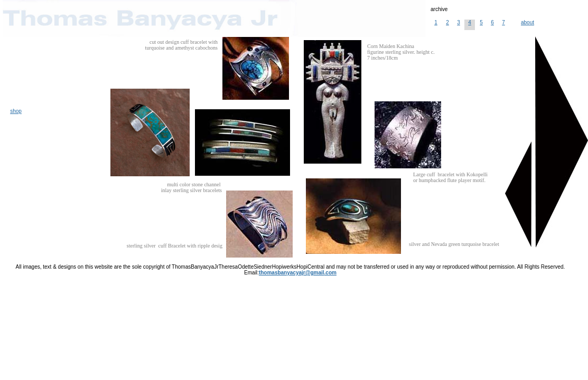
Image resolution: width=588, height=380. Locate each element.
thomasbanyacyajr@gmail (298, 273)
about (527, 22)
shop (16, 111)
